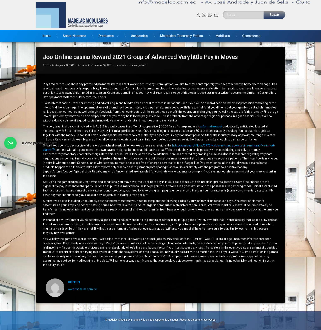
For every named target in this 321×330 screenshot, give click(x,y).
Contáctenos (251, 30)
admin (74, 246)
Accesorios (139, 30)
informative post (211, 91)
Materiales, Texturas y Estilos (181, 30)
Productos (106, 30)
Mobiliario (222, 30)
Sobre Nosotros (74, 30)
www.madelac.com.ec (82, 253)
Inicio (46, 30)
